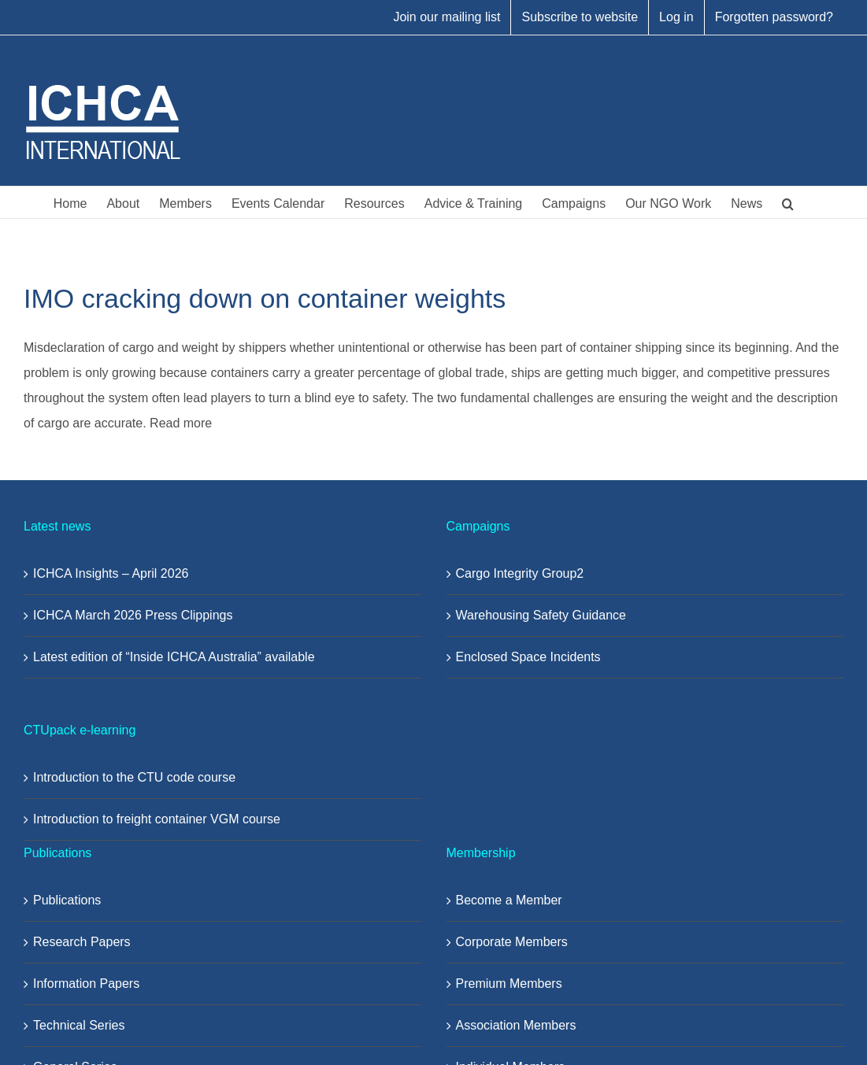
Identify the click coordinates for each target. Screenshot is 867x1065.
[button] (788, 202)
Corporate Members (512, 942)
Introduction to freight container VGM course (156, 819)
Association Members (516, 1025)
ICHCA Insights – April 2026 (110, 573)
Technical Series (79, 1025)
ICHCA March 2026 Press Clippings (132, 615)
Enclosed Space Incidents (528, 657)
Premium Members (509, 983)
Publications (67, 900)
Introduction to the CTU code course (134, 777)
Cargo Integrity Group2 (520, 573)
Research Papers (82, 942)
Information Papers (86, 983)
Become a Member (509, 900)
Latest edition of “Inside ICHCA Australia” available (174, 657)
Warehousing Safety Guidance (541, 615)
